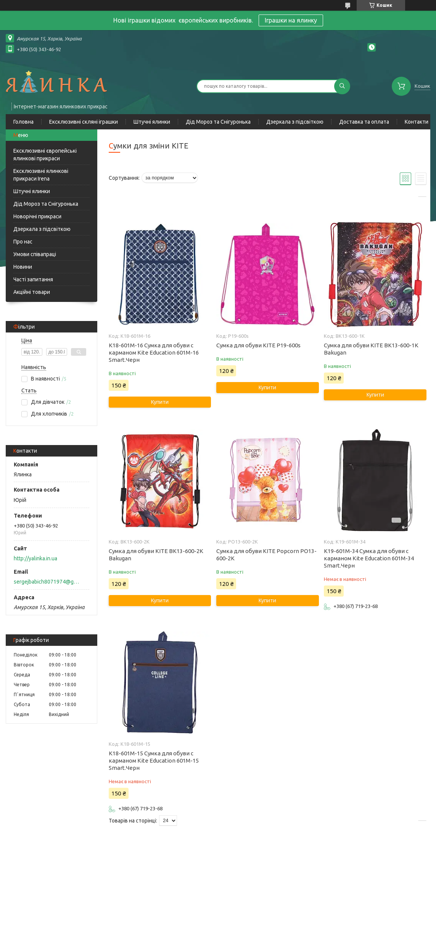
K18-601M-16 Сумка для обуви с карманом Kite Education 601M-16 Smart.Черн (154, 352)
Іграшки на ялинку (291, 20)
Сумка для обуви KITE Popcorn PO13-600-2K (266, 554)
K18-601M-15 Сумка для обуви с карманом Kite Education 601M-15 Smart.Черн (154, 760)
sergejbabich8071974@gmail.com (47, 582)
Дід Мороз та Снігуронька (218, 121)
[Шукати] (342, 86)
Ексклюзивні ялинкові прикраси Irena (40, 175)
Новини (22, 267)
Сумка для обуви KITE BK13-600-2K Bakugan (156, 554)
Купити (160, 402)
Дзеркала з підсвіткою (294, 121)
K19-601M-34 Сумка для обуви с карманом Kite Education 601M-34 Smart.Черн (369, 558)
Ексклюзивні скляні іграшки (83, 121)
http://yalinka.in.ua (35, 558)
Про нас (22, 242)
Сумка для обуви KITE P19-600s (258, 345)
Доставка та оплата (364, 121)
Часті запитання (33, 279)
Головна (23, 121)
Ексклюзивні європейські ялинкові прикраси (45, 154)
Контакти (416, 121)
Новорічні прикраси (37, 216)
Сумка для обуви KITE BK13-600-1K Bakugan (371, 349)
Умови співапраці (34, 254)
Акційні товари (31, 292)
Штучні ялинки (152, 121)
